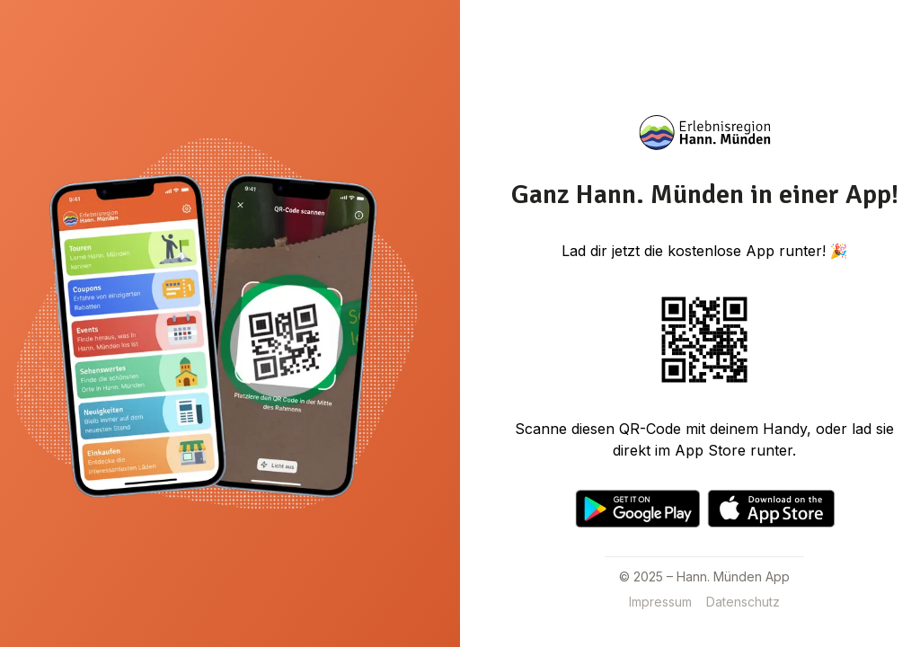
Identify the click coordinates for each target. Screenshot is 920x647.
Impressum (660, 601)
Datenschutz (743, 601)
